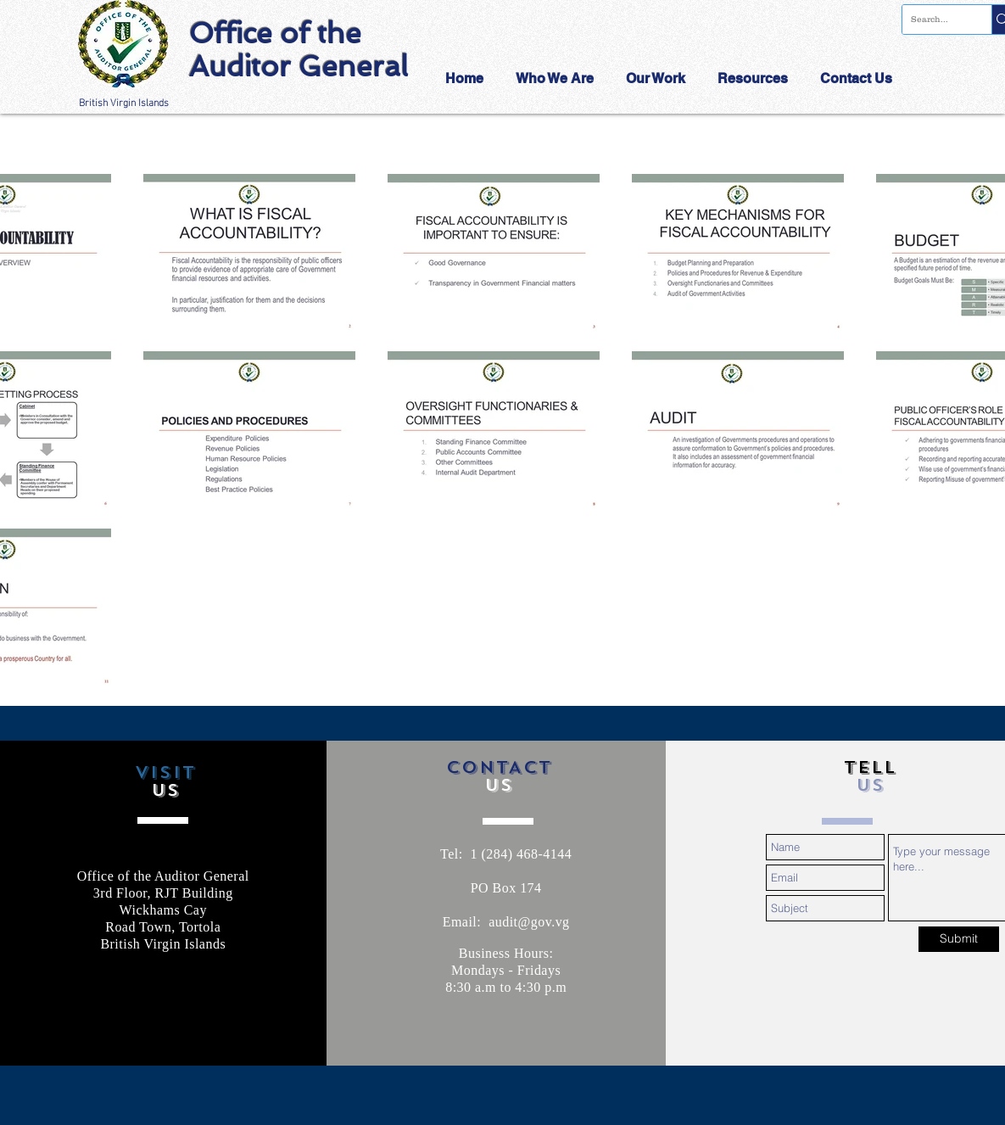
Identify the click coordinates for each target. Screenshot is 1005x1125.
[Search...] (933, 19)
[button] (558, 78)
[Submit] (958, 939)
